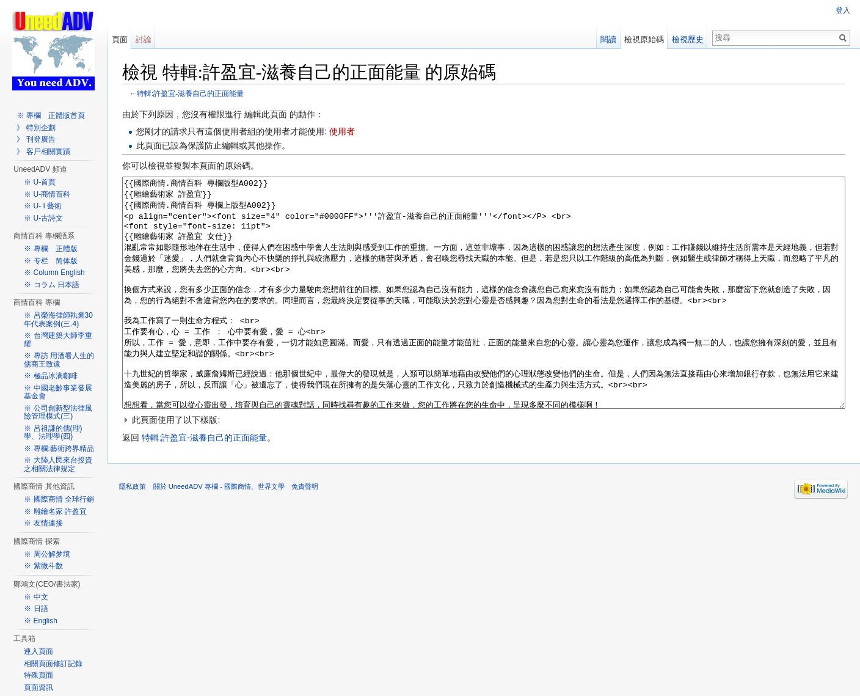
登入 (843, 10)
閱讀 (608, 39)
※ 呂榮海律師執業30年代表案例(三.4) (58, 319)
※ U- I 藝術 (43, 206)
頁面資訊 (38, 687)
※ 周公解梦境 (47, 554)
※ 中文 (36, 597)
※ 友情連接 (43, 523)
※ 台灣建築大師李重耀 (58, 339)
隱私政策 (133, 532)
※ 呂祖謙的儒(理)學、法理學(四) (53, 432)
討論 (143, 39)
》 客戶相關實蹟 (43, 151)
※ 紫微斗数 (43, 566)
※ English (40, 621)
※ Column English (54, 272)
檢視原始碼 (644, 39)
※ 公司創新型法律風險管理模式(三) (58, 412)
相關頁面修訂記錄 (53, 663)
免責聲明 (305, 532)
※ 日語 (36, 608)
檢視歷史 (688, 39)
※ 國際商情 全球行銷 (59, 499)
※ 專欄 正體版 (50, 248)
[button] (484, 465)
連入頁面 (38, 651)
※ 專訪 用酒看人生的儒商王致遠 (59, 359)
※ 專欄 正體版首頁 (50, 115)
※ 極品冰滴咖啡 (50, 376)
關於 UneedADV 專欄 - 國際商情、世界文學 (219, 532)
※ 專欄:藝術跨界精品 (59, 448)
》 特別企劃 (35, 127)
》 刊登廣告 (35, 139)
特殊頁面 (38, 675)
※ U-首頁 (40, 182)
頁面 (120, 39)
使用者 (342, 132)
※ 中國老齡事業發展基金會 (58, 392)
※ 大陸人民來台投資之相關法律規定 (58, 464)
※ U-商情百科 (47, 194)
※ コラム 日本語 (51, 284)
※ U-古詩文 (43, 218)
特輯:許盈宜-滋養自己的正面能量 (190, 93)
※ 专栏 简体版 (50, 261)
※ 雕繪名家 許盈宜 (55, 511)
